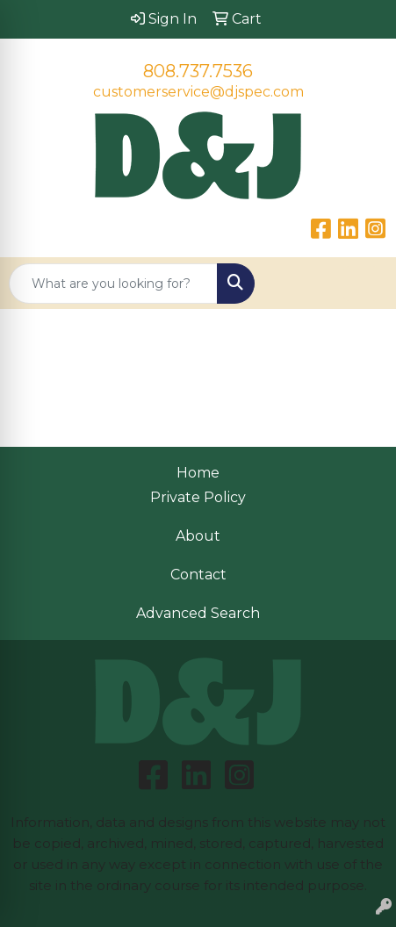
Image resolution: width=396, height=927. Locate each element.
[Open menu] (360, 283)
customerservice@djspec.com (198, 91)
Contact (198, 574)
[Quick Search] (113, 283)
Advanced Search (198, 613)
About (198, 536)
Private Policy (198, 497)
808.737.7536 (198, 71)
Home (198, 472)
